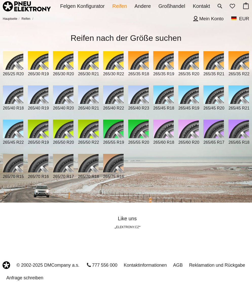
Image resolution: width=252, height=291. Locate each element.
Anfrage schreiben (24, 277)
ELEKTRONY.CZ (127, 227)
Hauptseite (10, 19)
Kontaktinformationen (145, 265)
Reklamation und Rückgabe (217, 265)
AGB (178, 265)
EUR (244, 18)
